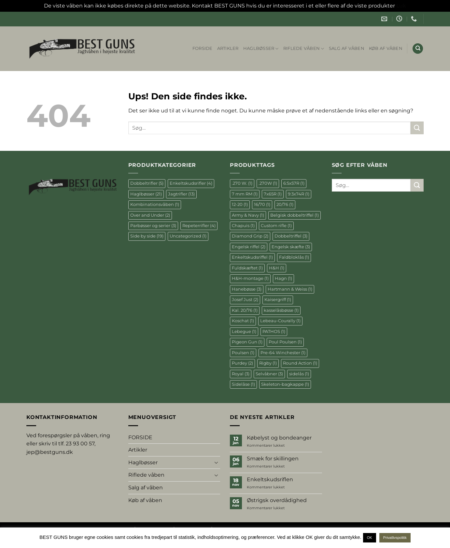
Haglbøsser (261, 49)
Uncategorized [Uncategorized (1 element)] (188, 236)
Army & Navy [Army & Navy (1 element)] (248, 215)
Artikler (228, 48)
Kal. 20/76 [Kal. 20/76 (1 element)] (245, 310)
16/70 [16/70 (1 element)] (262, 204)
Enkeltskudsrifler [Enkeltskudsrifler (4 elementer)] (191, 183)
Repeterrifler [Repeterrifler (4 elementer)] (199, 225)
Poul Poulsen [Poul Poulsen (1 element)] (285, 341)
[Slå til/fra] (216, 462)
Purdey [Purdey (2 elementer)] (242, 363)
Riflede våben (303, 49)
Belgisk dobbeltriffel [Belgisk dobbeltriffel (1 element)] (294, 215)
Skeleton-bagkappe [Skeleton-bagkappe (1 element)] (285, 384)
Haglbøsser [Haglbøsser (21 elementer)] (146, 194)
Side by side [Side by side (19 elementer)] (146, 236)
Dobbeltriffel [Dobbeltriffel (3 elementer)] (290, 236)
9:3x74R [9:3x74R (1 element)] (298, 194)
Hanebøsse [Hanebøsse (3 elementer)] (246, 289)
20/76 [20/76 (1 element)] (284, 204)
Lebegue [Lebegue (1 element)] (244, 331)
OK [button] (369, 538)
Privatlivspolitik (395, 538)
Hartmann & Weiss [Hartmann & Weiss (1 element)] (290, 289)
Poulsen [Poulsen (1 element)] (243, 352)
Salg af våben (346, 48)
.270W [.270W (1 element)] (268, 183)
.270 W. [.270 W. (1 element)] (242, 183)
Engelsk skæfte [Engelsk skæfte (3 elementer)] (291, 246)
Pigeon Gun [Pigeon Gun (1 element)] (247, 341)
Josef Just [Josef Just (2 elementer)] (245, 299)
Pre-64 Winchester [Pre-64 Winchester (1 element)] (282, 352)
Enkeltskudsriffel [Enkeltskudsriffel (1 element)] (252, 257)
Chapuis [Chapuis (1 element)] (243, 225)
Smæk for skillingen (273, 458)
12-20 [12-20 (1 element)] (240, 204)
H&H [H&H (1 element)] (276, 268)
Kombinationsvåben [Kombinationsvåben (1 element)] (154, 204)
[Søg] (418, 48)
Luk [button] (401, 6)
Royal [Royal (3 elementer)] (240, 373)
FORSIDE (202, 48)
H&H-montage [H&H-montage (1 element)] (250, 278)
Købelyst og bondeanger (279, 438)
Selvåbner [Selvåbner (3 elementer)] (269, 373)
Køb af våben (385, 48)
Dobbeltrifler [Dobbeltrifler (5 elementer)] (146, 183)
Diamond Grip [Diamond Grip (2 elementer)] (250, 236)
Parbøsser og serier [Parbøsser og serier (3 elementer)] (153, 225)
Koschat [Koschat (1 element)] (243, 320)
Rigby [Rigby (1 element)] (268, 363)
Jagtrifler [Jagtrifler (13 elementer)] (181, 194)
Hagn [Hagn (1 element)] (283, 278)
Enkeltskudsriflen (270, 479)
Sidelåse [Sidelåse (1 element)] (243, 384)
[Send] (417, 128)
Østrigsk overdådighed (277, 500)
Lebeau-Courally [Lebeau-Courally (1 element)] (280, 320)
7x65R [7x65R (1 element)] (273, 194)
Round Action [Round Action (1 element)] (300, 363)
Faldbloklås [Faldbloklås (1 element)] (294, 257)
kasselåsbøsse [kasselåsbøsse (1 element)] (281, 310)
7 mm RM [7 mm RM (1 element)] (245, 194)
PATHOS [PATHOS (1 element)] (273, 331)
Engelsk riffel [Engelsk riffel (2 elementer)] (248, 246)
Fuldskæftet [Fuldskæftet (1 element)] (247, 268)
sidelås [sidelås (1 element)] (299, 373)
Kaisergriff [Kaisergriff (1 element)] (277, 299)
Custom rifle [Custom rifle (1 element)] (276, 225)
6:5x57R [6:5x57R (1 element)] (293, 183)
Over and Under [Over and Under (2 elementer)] (150, 215)
